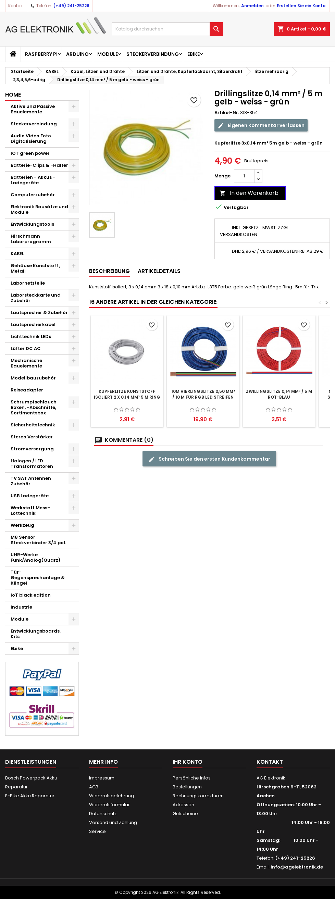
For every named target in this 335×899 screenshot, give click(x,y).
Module (107, 54)
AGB (93, 787)
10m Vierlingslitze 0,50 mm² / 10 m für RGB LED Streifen (203, 394)
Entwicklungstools (32, 224)
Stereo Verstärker (32, 437)
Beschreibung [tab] (109, 271)
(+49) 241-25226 (71, 6)
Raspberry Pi (41, 54)
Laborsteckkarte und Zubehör (36, 298)
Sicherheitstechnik (33, 425)
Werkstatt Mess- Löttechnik (30, 510)
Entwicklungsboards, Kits (36, 634)
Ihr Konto (187, 762)
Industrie (21, 607)
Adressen (183, 804)
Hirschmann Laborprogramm (31, 239)
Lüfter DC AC (26, 348)
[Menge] (244, 176)
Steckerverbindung (152, 54)
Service (97, 831)
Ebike (193, 54)
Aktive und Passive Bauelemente (33, 109)
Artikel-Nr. (226, 113)
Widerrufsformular (109, 804)
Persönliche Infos (192, 778)
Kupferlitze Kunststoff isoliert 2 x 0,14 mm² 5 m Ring (127, 394)
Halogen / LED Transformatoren (32, 464)
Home (13, 95)
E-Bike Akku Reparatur (29, 795)
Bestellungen (187, 787)
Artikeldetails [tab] (159, 271)
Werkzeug (22, 525)
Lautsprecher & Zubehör (39, 312)
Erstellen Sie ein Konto (301, 6)
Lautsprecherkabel (33, 324)
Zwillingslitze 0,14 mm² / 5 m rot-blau (279, 394)
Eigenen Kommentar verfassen (261, 125)
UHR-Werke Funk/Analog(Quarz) (35, 557)
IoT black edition (31, 595)
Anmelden (252, 6)
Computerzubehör (33, 194)
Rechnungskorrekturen (198, 795)
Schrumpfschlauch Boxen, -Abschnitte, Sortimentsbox (34, 407)
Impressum (101, 778)
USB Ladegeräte (30, 495)
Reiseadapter (27, 390)
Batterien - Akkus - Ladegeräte (33, 180)
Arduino (77, 54)
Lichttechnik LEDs (31, 336)
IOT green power (30, 153)
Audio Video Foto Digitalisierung (31, 139)
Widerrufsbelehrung (111, 795)
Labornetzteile (28, 283)
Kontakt (16, 6)
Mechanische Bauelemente (26, 363)
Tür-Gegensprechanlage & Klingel (38, 577)
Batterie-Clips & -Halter (39, 165)
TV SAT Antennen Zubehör (31, 481)
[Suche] (167, 29)
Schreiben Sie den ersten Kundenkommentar (209, 459)
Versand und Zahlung (113, 822)
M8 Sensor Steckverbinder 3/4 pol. (38, 540)
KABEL (17, 253)
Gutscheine (185, 813)
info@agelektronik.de (297, 867)
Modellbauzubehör (33, 378)
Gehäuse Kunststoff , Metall (35, 268)
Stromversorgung (32, 449)
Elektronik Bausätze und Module (39, 209)
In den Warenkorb (249, 193)
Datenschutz (103, 813)
